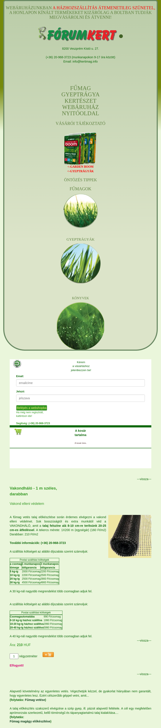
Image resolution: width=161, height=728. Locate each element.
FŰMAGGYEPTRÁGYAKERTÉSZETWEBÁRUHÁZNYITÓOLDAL (80, 101)
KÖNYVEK (80, 298)
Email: (20, 376)
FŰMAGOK (80, 188)
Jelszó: (20, 391)
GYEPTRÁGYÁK (80, 239)
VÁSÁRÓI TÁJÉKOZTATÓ (80, 123)
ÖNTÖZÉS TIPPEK (80, 180)
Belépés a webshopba (31, 408)
